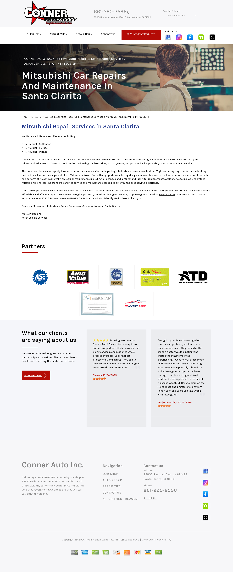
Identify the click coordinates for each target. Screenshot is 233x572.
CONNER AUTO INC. (38, 59)
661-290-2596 (110, 12)
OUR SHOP (33, 34)
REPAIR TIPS (83, 34)
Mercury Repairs (31, 213)
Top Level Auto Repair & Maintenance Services (89, 59)
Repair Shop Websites (99, 539)
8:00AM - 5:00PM (176, 15)
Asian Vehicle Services (34, 217)
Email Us (150, 498)
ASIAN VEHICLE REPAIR (40, 63)
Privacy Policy (162, 539)
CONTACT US (108, 34)
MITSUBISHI (68, 63)
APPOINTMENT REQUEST (141, 34)
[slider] (99, 378)
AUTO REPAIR (57, 34)
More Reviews (35, 375)
